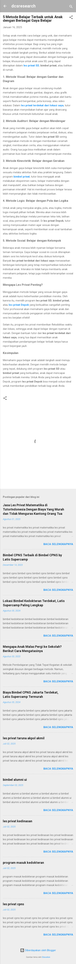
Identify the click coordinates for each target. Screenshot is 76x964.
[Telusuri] (71, 7)
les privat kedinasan (17, 821)
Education (46, 957)
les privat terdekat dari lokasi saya (42, 105)
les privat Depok (19, 304)
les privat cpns (13, 904)
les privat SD (31, 65)
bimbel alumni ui (15, 779)
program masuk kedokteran (23, 862)
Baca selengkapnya (58, 544)
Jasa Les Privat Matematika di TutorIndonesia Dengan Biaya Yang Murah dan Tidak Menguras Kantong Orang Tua (33, 509)
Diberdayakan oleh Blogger (38, 950)
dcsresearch (23, 6)
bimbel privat (22, 176)
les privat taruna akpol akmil (23, 738)
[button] (71, 18)
